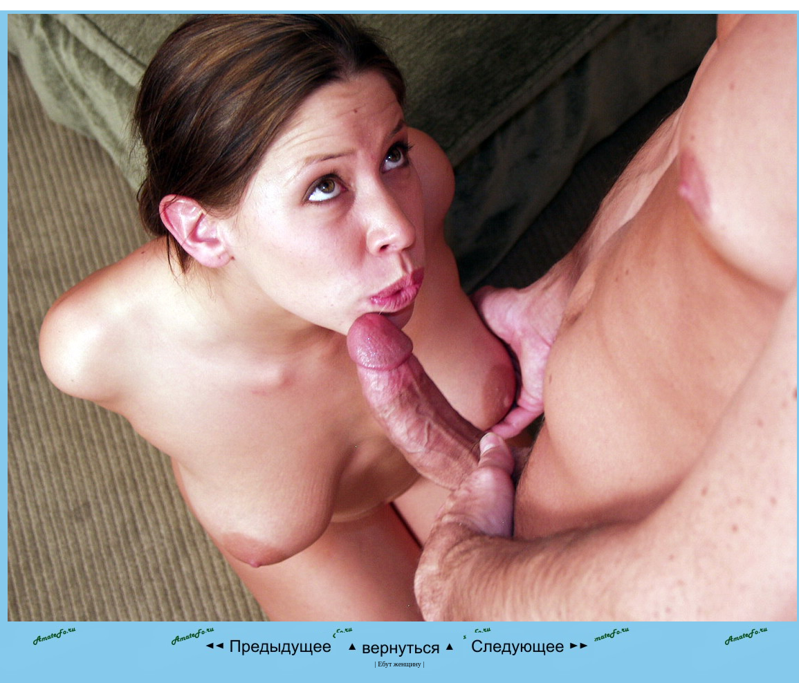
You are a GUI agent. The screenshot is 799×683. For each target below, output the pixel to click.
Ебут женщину (399, 664)
